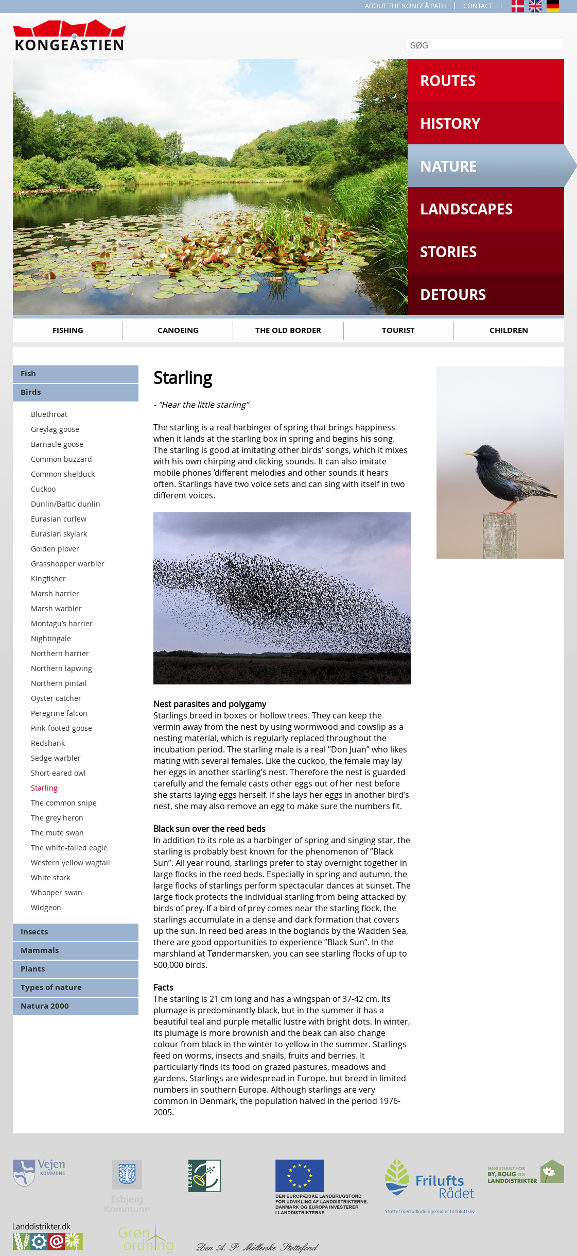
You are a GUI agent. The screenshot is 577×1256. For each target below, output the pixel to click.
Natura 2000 (45, 1005)
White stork (50, 877)
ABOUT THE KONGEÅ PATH (405, 5)
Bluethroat (49, 414)
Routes (448, 81)
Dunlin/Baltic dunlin (65, 504)
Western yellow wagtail (70, 862)
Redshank (48, 743)
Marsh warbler (56, 608)
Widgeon (46, 907)
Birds (31, 392)
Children (508, 330)
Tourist (398, 330)
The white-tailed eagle (69, 847)
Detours (453, 294)
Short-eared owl (58, 773)
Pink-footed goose (61, 728)
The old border (288, 330)
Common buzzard (61, 459)
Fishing (68, 330)
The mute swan (57, 833)
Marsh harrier (55, 593)
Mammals (40, 950)
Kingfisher (48, 578)
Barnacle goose (57, 444)
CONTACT (478, 5)
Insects (34, 931)
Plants (33, 968)
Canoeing (178, 330)
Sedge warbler (56, 758)
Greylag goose (55, 429)
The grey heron (57, 818)
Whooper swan (56, 892)
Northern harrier (60, 653)
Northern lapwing (61, 668)
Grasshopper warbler (67, 563)
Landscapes (466, 209)
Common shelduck (63, 474)
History (450, 123)
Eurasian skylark (59, 534)
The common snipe (64, 803)
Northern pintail (59, 683)
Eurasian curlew (58, 519)
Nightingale (51, 638)
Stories (448, 252)
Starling (44, 788)
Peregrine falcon (59, 713)
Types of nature (51, 987)
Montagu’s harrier (62, 623)
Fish (28, 373)
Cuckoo (43, 489)
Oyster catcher (56, 698)
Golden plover (55, 549)
